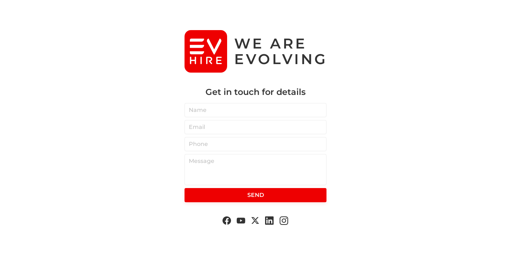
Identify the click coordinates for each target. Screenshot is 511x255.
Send (255, 195)
